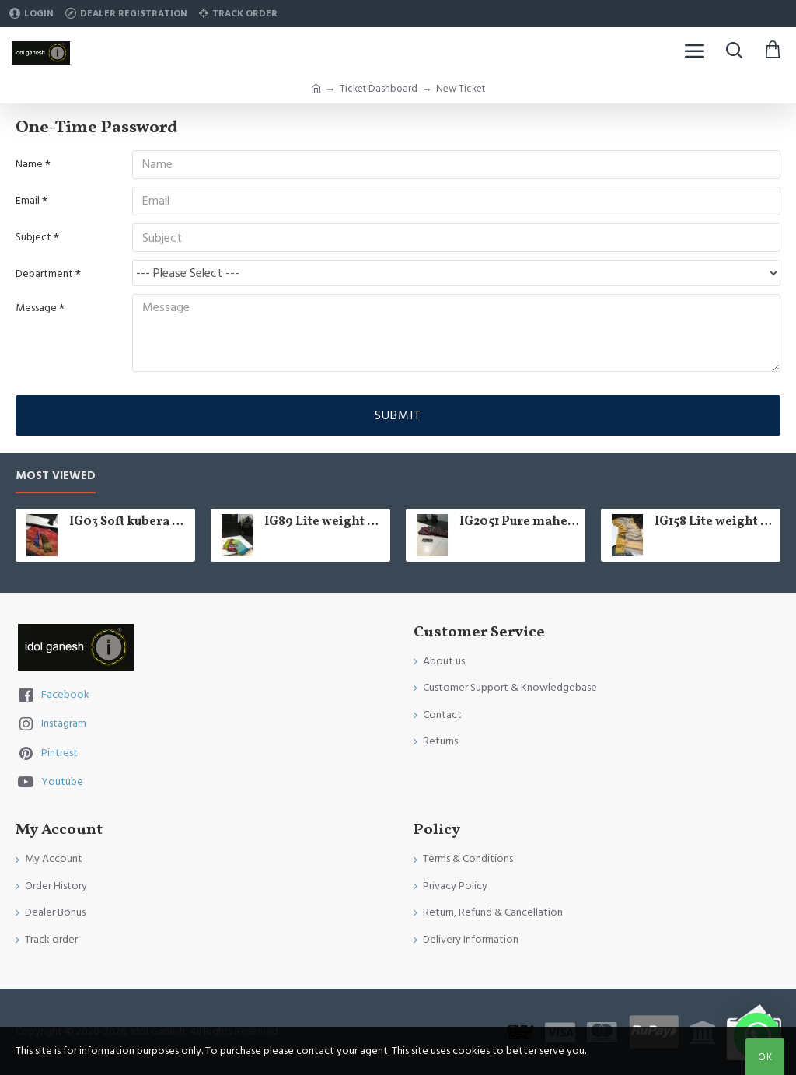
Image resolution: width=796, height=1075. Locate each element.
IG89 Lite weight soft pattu (324, 522)
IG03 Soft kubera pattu (129, 522)
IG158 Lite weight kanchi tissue (715, 522)
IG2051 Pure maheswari (519, 522)
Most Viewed (56, 476)
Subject (33, 239)
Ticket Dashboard (378, 89)
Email (28, 201)
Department (44, 276)
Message (36, 310)
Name (29, 164)
